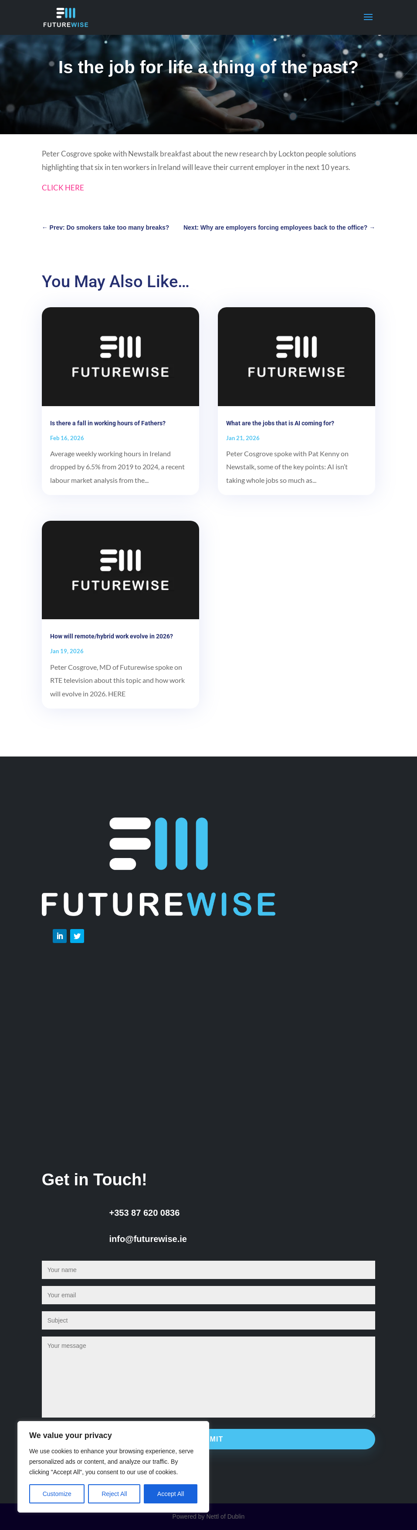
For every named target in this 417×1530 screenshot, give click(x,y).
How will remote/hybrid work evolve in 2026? (111, 636)
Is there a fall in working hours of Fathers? (108, 423)
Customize (57, 1493)
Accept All (170, 1493)
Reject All (114, 1493)
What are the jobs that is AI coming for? (280, 423)
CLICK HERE (63, 187)
